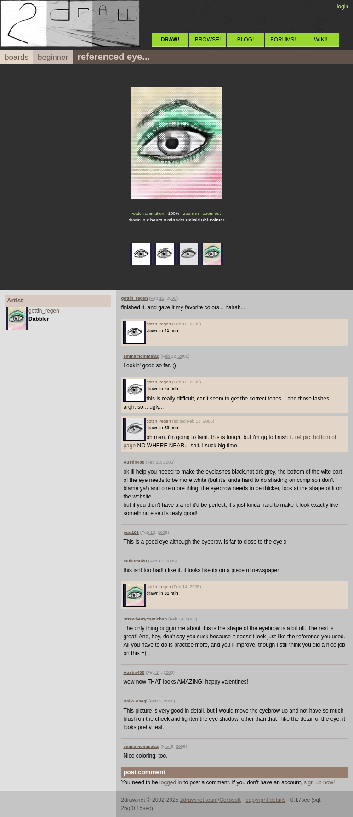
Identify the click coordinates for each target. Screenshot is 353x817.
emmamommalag (141, 356)
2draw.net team (199, 800)
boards (16, 57)
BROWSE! (208, 39)
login (342, 6)
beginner (53, 57)
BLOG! (245, 39)
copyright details (265, 800)
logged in (170, 782)
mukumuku (135, 560)
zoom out (212, 213)
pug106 (131, 532)
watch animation (148, 213)
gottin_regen (43, 310)
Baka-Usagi (135, 700)
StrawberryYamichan (145, 618)
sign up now (318, 782)
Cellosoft (230, 800)
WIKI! (320, 39)
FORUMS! (283, 39)
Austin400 (133, 461)
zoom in (191, 213)
